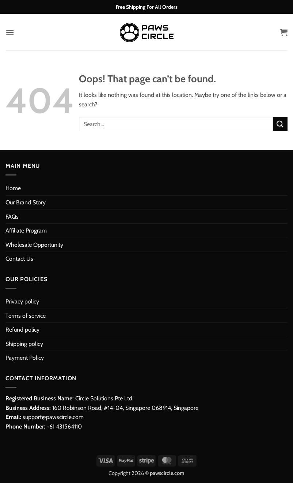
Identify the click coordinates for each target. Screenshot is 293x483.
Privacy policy (22, 301)
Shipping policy (24, 343)
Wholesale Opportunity (34, 244)
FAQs (12, 216)
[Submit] (280, 124)
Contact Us (19, 258)
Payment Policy (24, 357)
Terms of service (25, 315)
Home (13, 188)
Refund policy (22, 329)
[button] (9, 32)
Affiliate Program (26, 230)
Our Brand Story (25, 202)
